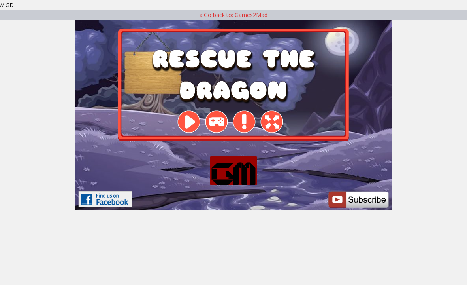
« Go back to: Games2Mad (233, 15)
